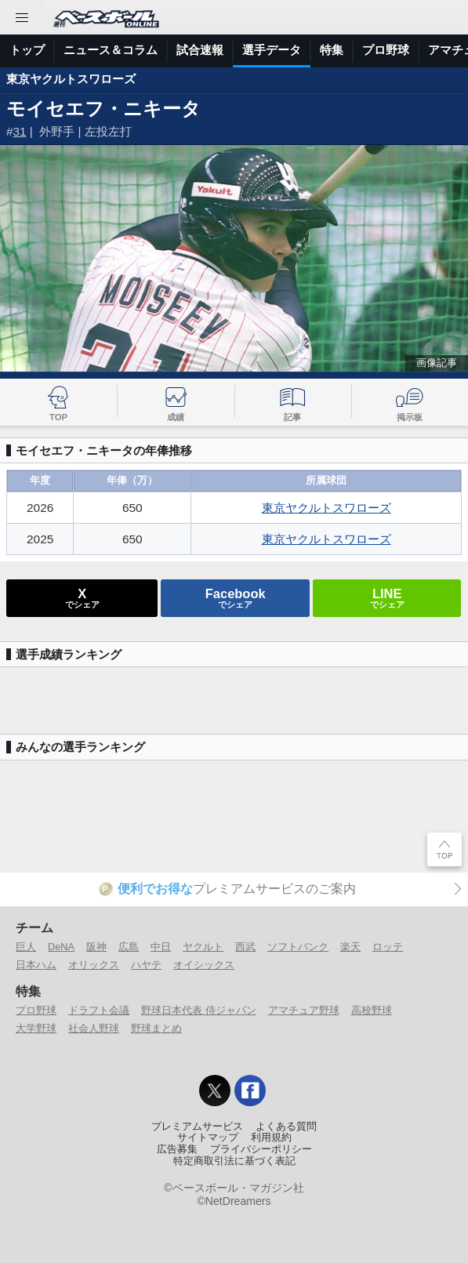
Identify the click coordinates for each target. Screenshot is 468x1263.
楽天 (350, 947)
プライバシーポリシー (261, 1149)
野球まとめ (156, 1028)
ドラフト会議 (98, 1010)
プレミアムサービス (197, 1126)
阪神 (96, 947)
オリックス (93, 965)
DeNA (61, 947)
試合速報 (199, 49)
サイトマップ (207, 1137)
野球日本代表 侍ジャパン (198, 1010)
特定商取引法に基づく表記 (234, 1161)
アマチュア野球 (303, 1010)
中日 (161, 947)
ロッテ (387, 947)
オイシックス (203, 965)
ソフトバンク (297, 947)
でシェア (82, 597)
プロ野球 (385, 49)
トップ (27, 49)
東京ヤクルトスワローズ (71, 78)
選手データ (271, 49)
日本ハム (36, 965)
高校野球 (371, 1010)
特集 (331, 49)
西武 (245, 947)
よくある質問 (286, 1126)
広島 (128, 947)
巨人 (26, 947)
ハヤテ (146, 965)
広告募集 (177, 1149)
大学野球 (36, 1028)
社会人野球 (93, 1028)
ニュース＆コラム (110, 49)
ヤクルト (203, 947)
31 (20, 131)
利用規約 (271, 1137)
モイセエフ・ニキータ (103, 108)
